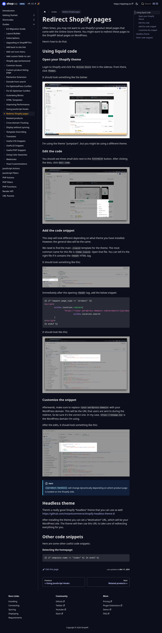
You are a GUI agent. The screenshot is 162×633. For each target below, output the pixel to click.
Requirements (15, 617)
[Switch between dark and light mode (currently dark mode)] (137, 4)
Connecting (13, 605)
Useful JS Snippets (15, 145)
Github (60, 601)
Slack (59, 613)
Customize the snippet (148, 30)
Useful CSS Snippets (15, 141)
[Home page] (44, 12)
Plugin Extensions (112, 605)
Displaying (13, 613)
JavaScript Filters (10, 173)
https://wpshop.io (123, 3)
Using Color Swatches (16, 154)
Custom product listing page (17, 71)
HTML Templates (14, 100)
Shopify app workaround (18, 60)
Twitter (60, 605)
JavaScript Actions (11, 168)
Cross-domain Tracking (17, 122)
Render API (8, 191)
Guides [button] (6, 24)
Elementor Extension (16, 77)
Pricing (107, 601)
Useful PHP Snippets (16, 150)
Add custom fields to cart (18, 56)
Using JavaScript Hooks (17, 109)
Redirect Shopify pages (17, 113)
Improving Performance (17, 104)
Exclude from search (16, 81)
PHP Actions (8, 177)
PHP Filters (8, 182)
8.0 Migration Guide (15, 29)
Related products (14, 118)
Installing (12, 601)
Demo (107, 609)
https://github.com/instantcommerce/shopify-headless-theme (77, 513)
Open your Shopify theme (146, 17)
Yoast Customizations (16, 163)
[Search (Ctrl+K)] (150, 4)
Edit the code (144, 23)
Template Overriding (16, 132)
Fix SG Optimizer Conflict (18, 90)
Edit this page (50, 569)
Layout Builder (13, 33)
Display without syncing (17, 127)
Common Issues (14, 65)
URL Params (8, 195)
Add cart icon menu (15, 51)
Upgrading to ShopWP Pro (19, 42)
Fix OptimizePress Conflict (18, 86)
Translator (11, 136)
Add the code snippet (147, 26)
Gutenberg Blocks (15, 95)
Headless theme (142, 34)
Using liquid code (143, 12)
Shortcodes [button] (8, 19)
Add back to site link (16, 47)
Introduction (9, 10)
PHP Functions (9, 186)
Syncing (12, 609)
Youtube (61, 609)
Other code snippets (144, 37)
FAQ (106, 613)
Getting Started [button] (10, 15)
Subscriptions (12, 38)
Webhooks (11, 159)
